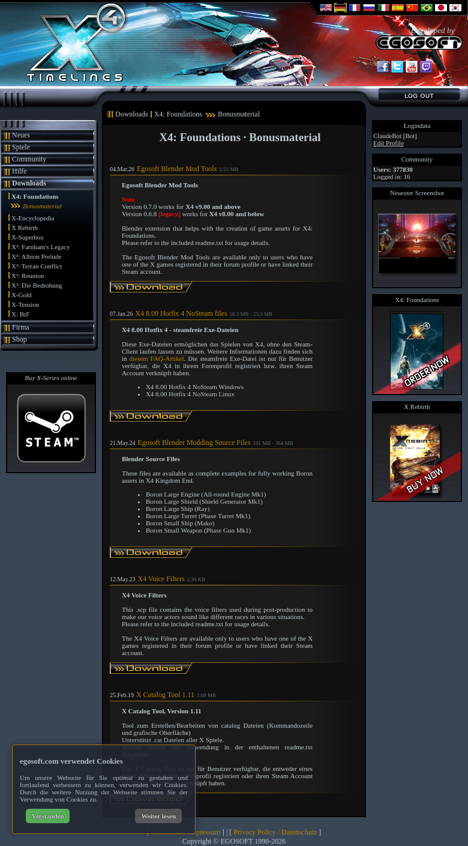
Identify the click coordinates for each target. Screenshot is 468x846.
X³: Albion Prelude (36, 256)
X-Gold (21, 294)
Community (29, 159)
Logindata (417, 125)
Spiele (21, 147)
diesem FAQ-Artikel (156, 358)
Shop (19, 339)
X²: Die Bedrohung (36, 285)
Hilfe (19, 171)
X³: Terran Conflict (36, 266)
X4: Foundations (35, 196)
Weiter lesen (158, 816)
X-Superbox (27, 237)
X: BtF (20, 314)
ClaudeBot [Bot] (395, 135)
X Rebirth (24, 227)
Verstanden (48, 816)
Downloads (29, 183)
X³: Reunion (27, 275)
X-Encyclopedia (32, 218)
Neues (21, 135)
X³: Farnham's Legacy (40, 246)
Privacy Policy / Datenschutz (275, 832)
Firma (20, 327)
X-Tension (25, 304)
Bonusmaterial (42, 206)
